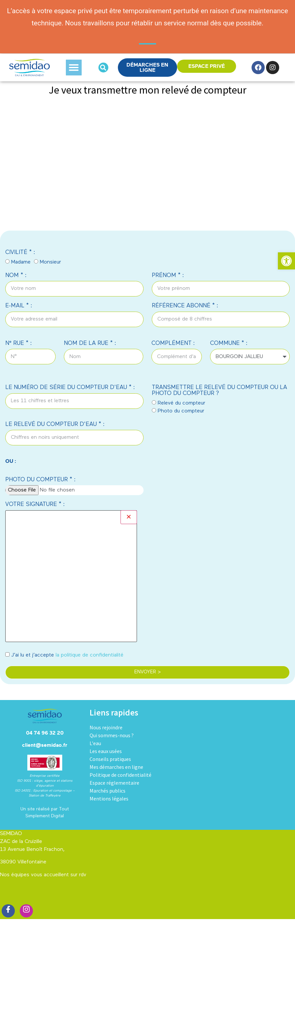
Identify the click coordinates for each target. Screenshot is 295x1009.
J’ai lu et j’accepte (67, 655)
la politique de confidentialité (89, 655)
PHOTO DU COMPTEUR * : (40, 480)
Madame (21, 262)
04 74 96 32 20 (45, 733)
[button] (74, 67)
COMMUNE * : (229, 343)
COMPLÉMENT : (173, 343)
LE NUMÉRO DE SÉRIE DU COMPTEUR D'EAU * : (70, 387)
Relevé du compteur (181, 403)
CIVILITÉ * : (20, 252)
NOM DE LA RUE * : (90, 343)
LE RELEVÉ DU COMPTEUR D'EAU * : (55, 424)
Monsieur (50, 262)
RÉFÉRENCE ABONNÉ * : (185, 306)
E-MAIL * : (18, 306)
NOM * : (16, 275)
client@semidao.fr (44, 745)
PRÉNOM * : (168, 275)
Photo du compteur (181, 411)
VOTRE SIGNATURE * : (35, 504)
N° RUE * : (18, 343)
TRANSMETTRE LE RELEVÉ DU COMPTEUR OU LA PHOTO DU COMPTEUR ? (219, 390)
